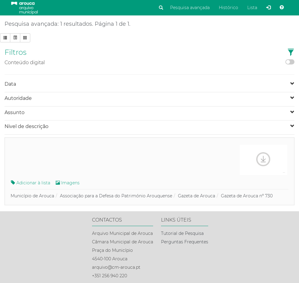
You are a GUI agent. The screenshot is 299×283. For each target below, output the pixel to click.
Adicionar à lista (30, 183)
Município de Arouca (32, 196)
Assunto (15, 112)
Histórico (228, 7)
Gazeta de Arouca (196, 196)
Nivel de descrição (26, 126)
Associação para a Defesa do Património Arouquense (116, 196)
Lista (252, 7)
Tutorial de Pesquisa (182, 233)
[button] (290, 52)
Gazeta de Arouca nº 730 (247, 196)
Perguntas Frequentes (184, 242)
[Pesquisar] (161, 8)
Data (10, 84)
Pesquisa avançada (190, 7)
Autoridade (18, 98)
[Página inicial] (24, 7)
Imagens (68, 183)
